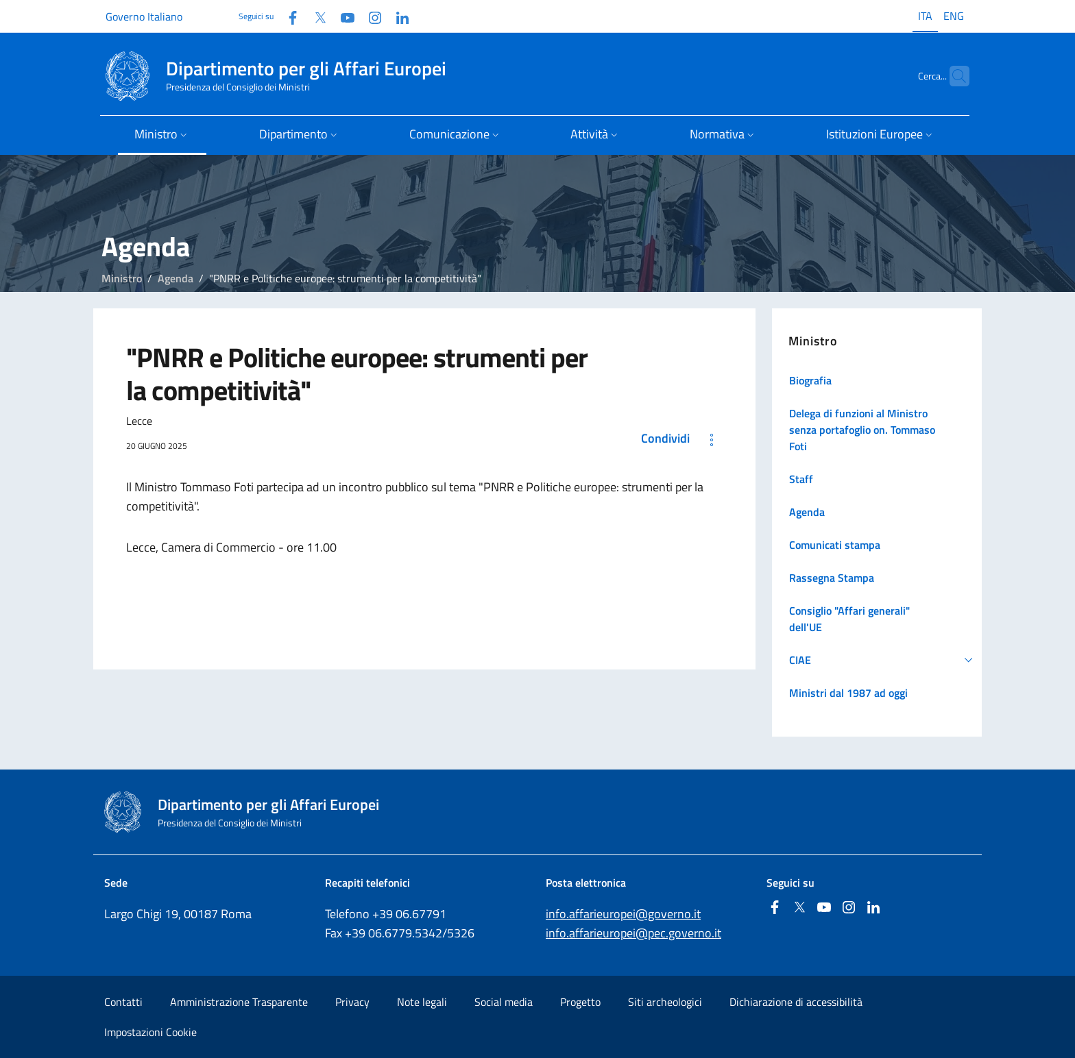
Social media (503, 1002)
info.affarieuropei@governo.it (623, 914)
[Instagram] (369, 16)
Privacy (352, 1002)
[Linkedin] (397, 16)
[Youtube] (342, 16)
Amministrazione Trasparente (239, 1002)
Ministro (121, 278)
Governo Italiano (144, 16)
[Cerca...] (953, 76)
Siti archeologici (665, 1002)
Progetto (580, 1002)
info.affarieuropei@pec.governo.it (633, 933)
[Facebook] (287, 16)
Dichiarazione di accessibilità (795, 1002)
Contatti (123, 1002)
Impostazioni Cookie (150, 1032)
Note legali (422, 1002)
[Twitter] (314, 16)
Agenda (175, 278)
